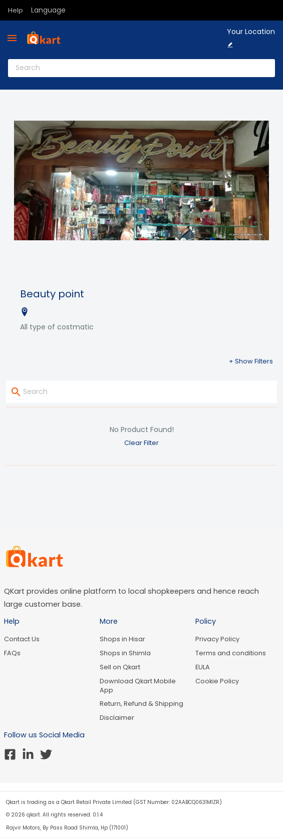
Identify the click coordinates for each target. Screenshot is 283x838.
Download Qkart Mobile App (138, 685)
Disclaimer (117, 717)
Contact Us (22, 639)
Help (15, 10)
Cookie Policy (217, 681)
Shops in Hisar (122, 639)
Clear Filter (141, 443)
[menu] (12, 38)
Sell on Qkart (120, 667)
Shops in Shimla (125, 653)
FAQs (12, 653)
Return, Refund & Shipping (141, 703)
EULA (202, 667)
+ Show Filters (251, 361)
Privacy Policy (217, 639)
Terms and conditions (230, 653)
